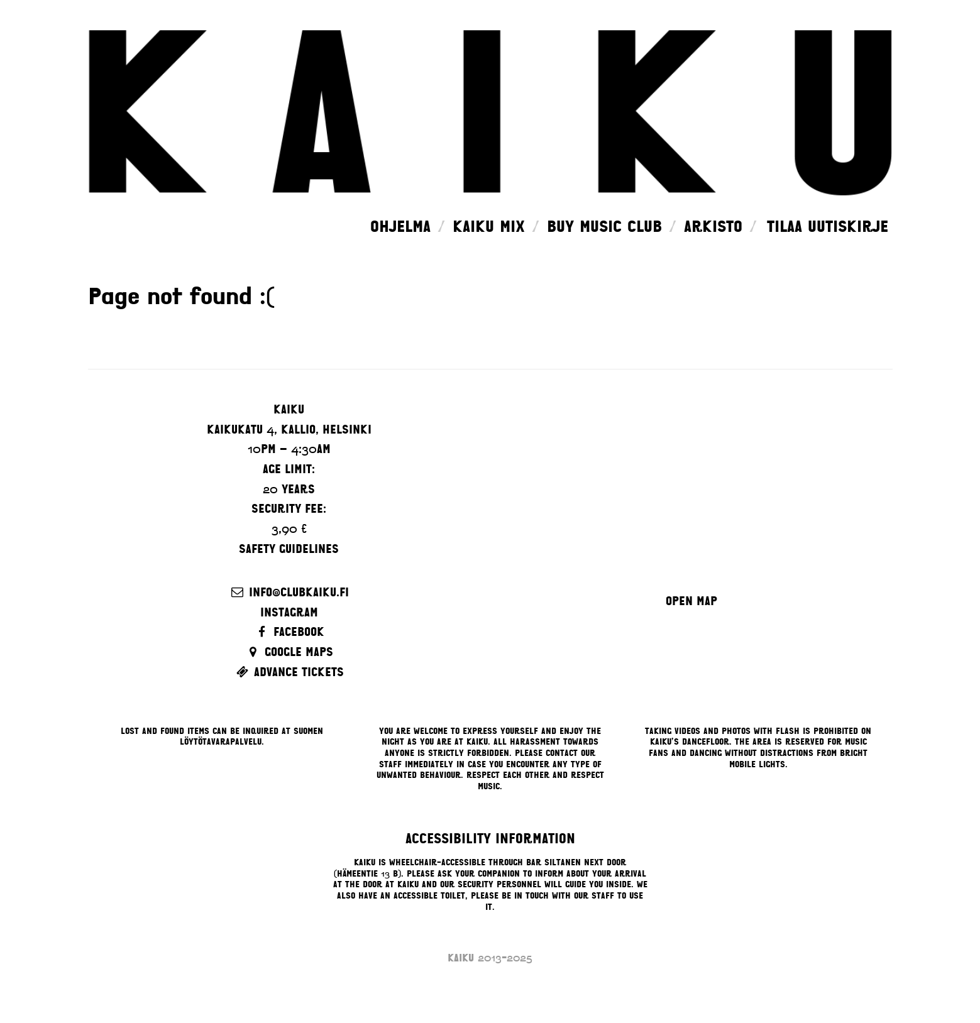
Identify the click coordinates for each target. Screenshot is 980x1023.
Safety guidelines (289, 549)
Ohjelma (400, 226)
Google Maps (299, 652)
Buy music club (604, 226)
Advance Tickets (299, 672)
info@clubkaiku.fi (299, 592)
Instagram (289, 612)
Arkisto (713, 226)
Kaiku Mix (489, 226)
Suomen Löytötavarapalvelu (251, 736)
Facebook (298, 632)
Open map (691, 601)
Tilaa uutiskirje (827, 226)
